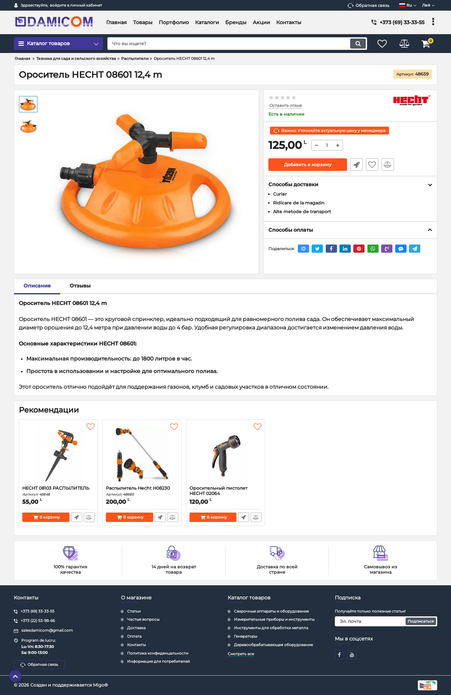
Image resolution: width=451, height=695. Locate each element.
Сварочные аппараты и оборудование (271, 611)
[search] (237, 43)
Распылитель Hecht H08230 (142, 491)
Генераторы (245, 636)
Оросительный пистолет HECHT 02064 (225, 494)
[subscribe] (386, 621)
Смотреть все (241, 653)
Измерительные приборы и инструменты (274, 619)
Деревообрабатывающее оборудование (273, 644)
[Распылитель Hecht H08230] (142, 454)
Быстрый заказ (356, 164)
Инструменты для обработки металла (271, 627)
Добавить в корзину (307, 164)
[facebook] (339, 654)
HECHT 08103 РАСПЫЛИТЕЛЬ (58, 491)
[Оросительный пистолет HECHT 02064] (225, 454)
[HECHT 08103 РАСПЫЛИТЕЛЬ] (58, 454)
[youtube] (352, 654)
